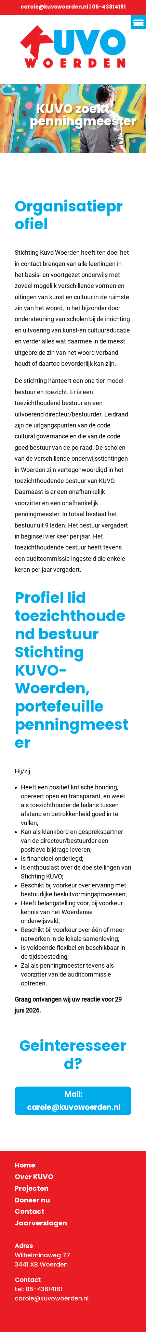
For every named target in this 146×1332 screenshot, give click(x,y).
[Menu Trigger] (138, 22)
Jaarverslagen (41, 1223)
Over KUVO (34, 1177)
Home (25, 1165)
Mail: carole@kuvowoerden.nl (73, 1100)
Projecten (32, 1188)
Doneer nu (32, 1200)
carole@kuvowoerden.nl (54, 6)
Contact (29, 1211)
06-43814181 (109, 6)
